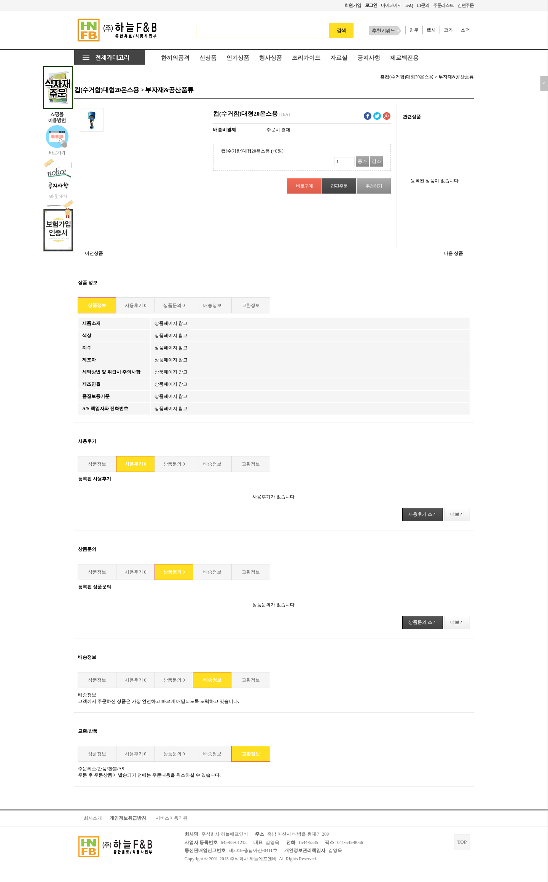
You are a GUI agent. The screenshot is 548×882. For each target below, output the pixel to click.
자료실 (338, 58)
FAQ (409, 5)
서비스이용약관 (172, 818)
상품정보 (97, 305)
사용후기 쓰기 (422, 514)
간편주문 (465, 5)
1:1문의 (422, 5)
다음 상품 (453, 253)
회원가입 (352, 5)
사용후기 (136, 305)
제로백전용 (404, 58)
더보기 (457, 514)
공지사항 (368, 58)
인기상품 (237, 58)
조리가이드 (306, 58)
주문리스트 (443, 5)
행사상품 (270, 58)
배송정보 (212, 305)
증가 (362, 161)
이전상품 (94, 253)
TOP (462, 842)
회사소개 (93, 818)
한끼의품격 (175, 58)
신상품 (208, 58)
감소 (376, 161)
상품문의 (174, 305)
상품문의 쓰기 (422, 622)
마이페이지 (391, 5)
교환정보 (251, 305)
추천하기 (373, 186)
